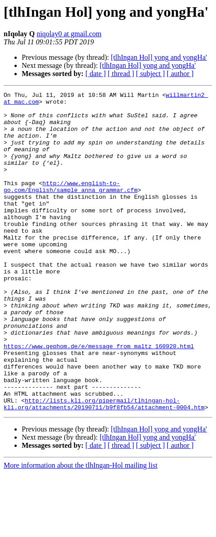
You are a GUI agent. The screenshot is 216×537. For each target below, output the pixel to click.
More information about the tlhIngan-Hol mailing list (80, 529)
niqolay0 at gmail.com (69, 34)
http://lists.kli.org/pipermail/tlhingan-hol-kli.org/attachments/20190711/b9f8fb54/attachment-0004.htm (104, 467)
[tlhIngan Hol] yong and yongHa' (159, 57)
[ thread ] (121, 73)
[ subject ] (150, 73)
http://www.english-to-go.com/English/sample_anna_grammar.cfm (70, 206)
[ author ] (180, 73)
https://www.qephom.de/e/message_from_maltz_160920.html (99, 397)
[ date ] (95, 73)
